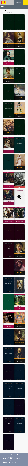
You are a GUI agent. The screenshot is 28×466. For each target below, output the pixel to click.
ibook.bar (3, 2)
